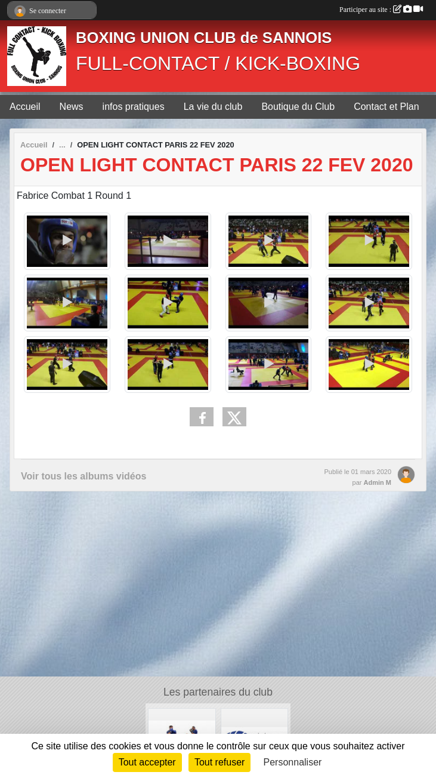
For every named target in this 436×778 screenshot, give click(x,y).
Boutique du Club (298, 107)
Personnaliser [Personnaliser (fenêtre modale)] (293, 762)
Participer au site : (381, 9)
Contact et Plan (386, 107)
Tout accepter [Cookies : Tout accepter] (147, 762)
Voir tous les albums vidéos (83, 476)
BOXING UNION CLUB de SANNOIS (204, 37)
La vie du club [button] (213, 107)
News (72, 107)
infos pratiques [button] (134, 107)
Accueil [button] (25, 107)
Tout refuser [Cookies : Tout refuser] (219, 762)
